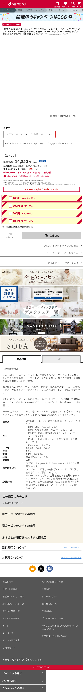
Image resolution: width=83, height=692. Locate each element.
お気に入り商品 (9, 589)
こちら (38, 659)
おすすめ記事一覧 (11, 618)
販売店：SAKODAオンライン (65, 116)
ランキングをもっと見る (71, 547)
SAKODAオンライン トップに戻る (61, 245)
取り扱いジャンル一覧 (13, 603)
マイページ (7, 633)
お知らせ (46, 589)
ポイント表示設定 (11, 640)
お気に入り (10, 237)
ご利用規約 (47, 611)
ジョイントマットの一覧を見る (62, 253)
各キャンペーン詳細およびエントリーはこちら (28, 176)
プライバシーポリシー (52, 618)
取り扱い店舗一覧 (11, 611)
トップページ (8, 10)
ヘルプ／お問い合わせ (52, 581)
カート (5, 625)
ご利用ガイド (8, 647)
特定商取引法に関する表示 (54, 636)
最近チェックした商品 (13, 596)
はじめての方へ (49, 603)
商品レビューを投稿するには (63, 263)
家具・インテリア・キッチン (31, 10)
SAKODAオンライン (12, 502)
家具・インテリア (57, 10)
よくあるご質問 (49, 596)
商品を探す (7, 581)
